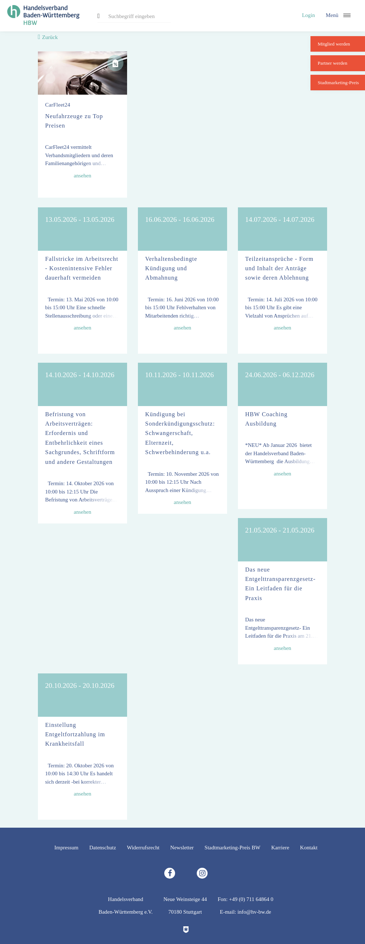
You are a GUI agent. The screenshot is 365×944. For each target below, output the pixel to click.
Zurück (50, 37)
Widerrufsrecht (143, 847)
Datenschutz (102, 847)
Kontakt (308, 847)
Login (308, 15)
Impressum (67, 847)
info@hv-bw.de (254, 912)
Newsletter (182, 847)
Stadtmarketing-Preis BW (233, 847)
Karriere (280, 847)
